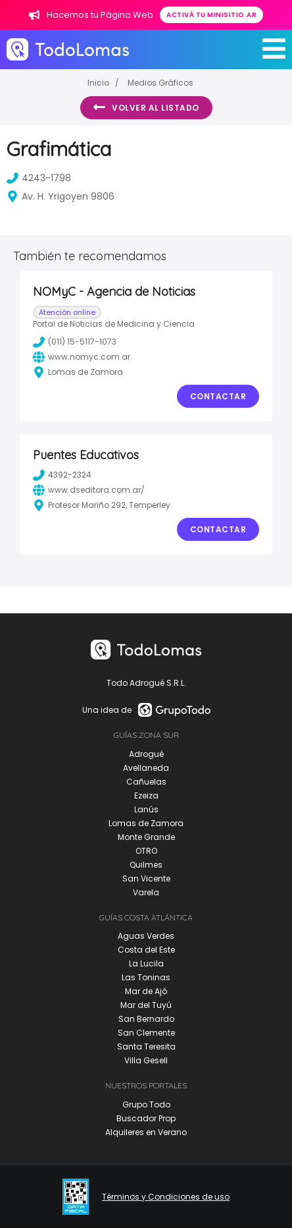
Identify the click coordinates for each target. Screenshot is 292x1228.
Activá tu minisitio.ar (211, 15)
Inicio (98, 82)
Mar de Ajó (146, 991)
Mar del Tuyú (146, 1005)
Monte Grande (146, 837)
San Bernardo (146, 1018)
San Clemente (146, 1032)
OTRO (146, 850)
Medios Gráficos (160, 82)
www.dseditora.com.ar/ (89, 490)
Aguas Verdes (146, 935)
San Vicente (146, 878)
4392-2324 (62, 475)
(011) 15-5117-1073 (74, 342)
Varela (146, 892)
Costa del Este (146, 949)
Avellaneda (146, 767)
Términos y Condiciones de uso (166, 1197)
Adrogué (146, 754)
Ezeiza (146, 795)
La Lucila (146, 963)
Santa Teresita (146, 1046)
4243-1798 (39, 178)
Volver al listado (146, 107)
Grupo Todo (146, 1104)
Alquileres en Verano (146, 1132)
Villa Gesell (146, 1060)
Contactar (218, 396)
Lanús (146, 809)
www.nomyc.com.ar (81, 357)
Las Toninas (146, 977)
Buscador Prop (146, 1118)
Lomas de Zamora (146, 823)
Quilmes (146, 864)
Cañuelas (146, 781)
